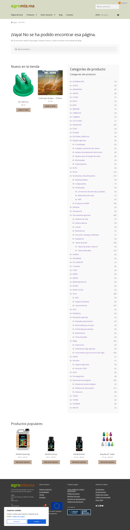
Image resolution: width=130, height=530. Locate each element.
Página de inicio (17, 15)
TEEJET (75, 396)
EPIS (77, 298)
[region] (26, 516)
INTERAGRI (77, 258)
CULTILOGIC (77, 121)
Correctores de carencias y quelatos (91, 191)
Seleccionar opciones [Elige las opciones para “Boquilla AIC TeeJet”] (107, 462)
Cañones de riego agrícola (85, 349)
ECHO (75, 129)
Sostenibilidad (44, 492)
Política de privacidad (103, 497)
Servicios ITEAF (81, 368)
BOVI (74, 105)
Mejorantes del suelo (86, 195)
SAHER (75, 357)
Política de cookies (18, 516)
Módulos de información (84, 388)
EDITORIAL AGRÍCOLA (81, 136)
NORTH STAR (78, 290)
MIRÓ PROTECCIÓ (79, 282)
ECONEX (76, 133)
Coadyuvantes (80, 184)
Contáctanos (100, 489)
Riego (75, 341)
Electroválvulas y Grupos (84, 325)
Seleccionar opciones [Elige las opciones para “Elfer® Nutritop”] (51, 462)
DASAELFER (77, 125)
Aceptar (36, 521)
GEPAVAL (76, 207)
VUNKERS (76, 404)
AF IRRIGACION (78, 81)
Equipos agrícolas (79, 140)
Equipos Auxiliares (82, 302)
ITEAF (75, 270)
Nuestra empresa (45, 489)
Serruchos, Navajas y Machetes (87, 235)
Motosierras (80, 231)
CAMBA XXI (77, 113)
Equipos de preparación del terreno (88, 152)
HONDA (76, 254)
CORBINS (76, 117)
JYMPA (75, 274)
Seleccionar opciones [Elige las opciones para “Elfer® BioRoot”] (79, 462)
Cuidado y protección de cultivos (87, 148)
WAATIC (76, 408)
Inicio (15, 22)
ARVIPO (75, 93)
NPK (79, 199)
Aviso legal (99, 500)
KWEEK (75, 278)
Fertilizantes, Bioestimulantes (84, 176)
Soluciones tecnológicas (82, 380)
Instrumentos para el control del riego (89, 353)
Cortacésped (80, 144)
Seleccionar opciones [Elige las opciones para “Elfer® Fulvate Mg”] (23, 462)
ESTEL (75, 168)
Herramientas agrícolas (81, 215)
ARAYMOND (77, 89)
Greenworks (77, 211)
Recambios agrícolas (80, 317)
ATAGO (75, 97)
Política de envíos (73, 494)
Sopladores (79, 239)
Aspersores (79, 345)
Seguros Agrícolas (82, 364)
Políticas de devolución (75, 502)
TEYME (75, 400)
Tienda (41, 495)
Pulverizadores (81, 164)
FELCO (75, 172)
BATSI (75, 101)
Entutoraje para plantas (84, 329)
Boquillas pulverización (84, 321)
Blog (60, 15)
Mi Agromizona (101, 492)
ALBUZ (75, 85)
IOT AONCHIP (78, 262)
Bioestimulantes (81, 180)
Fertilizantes (80, 188)
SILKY (75, 372)
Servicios (76, 360)
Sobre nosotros (47, 15)
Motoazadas (80, 160)
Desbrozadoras (81, 223)
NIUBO (75, 286)
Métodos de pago (73, 496)
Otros (75, 294)
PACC (75, 309)
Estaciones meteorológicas (85, 384)
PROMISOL (77, 313)
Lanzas (78, 227)
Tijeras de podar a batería (88, 247)
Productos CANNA (82, 203)
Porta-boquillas (81, 337)
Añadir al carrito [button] (23, 110)
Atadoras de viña (81, 219)
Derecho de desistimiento (76, 499)
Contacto (69, 15)
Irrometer (76, 266)
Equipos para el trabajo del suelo (87, 156)
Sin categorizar (78, 376)
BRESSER (76, 109)
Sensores (78, 392)
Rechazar (17, 521)
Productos (30, 15)
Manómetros (80, 333)
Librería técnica (81, 305)
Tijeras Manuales (84, 250)
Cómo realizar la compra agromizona (75, 490)
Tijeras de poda (81, 243)
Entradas (42, 497)
